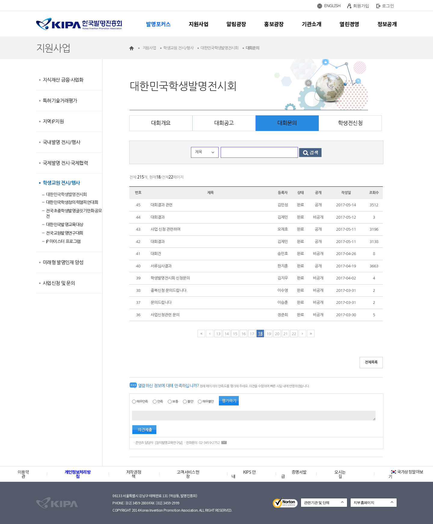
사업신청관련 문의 (165, 315)
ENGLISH (332, 5)
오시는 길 (339, 474)
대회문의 (287, 123)
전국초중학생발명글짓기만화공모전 (74, 213)
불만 (190, 401)
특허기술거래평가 (60, 100)
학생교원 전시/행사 (61, 183)
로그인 (388, 5)
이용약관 (23, 474)
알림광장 (236, 24)
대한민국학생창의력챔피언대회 (72, 202)
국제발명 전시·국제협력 (65, 163)
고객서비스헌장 (188, 474)
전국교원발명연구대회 (64, 233)
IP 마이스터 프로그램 (63, 241)
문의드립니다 (161, 302)
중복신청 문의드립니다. (169, 290)
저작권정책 (133, 474)
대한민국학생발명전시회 (66, 194)
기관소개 (311, 24)
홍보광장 (274, 24)
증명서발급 (293, 474)
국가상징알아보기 (405, 474)
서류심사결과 (161, 266)
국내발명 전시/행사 (61, 142)
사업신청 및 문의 (59, 283)
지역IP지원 (53, 121)
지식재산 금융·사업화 (63, 79)
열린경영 (349, 24)
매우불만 (207, 401)
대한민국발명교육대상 (64, 225)
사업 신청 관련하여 (165, 229)
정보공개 (387, 24)
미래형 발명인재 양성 (63, 262)
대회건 (156, 254)
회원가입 (361, 5)
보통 (175, 401)
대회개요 (160, 123)
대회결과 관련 (161, 205)
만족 (160, 401)
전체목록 (371, 362)
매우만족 (142, 401)
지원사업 (198, 24)
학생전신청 (350, 123)
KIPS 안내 (244, 474)
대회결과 (157, 217)
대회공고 (224, 123)
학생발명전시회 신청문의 (170, 278)
